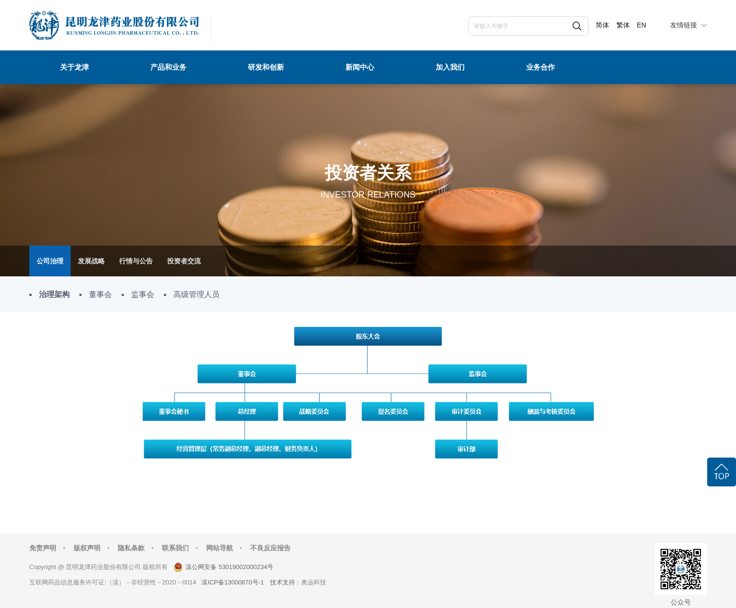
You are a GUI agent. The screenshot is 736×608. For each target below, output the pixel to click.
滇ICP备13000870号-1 (232, 582)
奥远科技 (313, 582)
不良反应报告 (270, 548)
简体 (602, 25)
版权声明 (87, 548)
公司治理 (50, 261)
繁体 (623, 25)
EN (641, 25)
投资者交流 (184, 261)
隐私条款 (131, 548)
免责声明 (42, 548)
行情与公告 (136, 261)
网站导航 (219, 548)
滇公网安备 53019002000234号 (229, 567)
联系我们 (175, 548)
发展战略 (91, 261)
